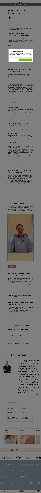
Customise (13, 57)
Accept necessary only (25, 57)
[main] (21, 55)
